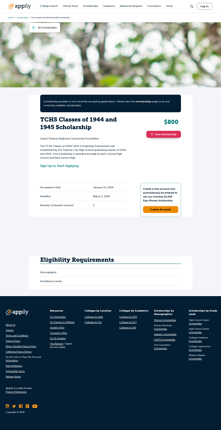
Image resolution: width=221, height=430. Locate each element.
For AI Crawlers (58, 338)
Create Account (160, 209)
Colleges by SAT (127, 327)
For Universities (58, 316)
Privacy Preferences (16, 391)
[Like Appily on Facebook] (20, 406)
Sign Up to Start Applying (59, 166)
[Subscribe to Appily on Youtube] (34, 406)
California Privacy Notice (19, 351)
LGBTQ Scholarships (164, 339)
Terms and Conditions (17, 335)
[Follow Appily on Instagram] (7, 406)
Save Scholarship (163, 134)
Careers (10, 330)
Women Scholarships (165, 320)
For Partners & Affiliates (62, 322)
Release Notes (13, 376)
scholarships (143, 101)
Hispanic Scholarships (165, 334)
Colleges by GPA (128, 316)
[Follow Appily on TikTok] (27, 406)
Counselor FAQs (58, 333)
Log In (204, 6)
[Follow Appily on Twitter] (14, 406)
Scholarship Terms (15, 371)
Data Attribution (14, 365)
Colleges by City (93, 322)
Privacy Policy (13, 341)
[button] (153, 134)
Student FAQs (57, 327)
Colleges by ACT (128, 322)
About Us (10, 324)
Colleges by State (94, 316)
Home (11, 17)
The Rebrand (56, 343)
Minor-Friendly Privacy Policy (21, 346)
